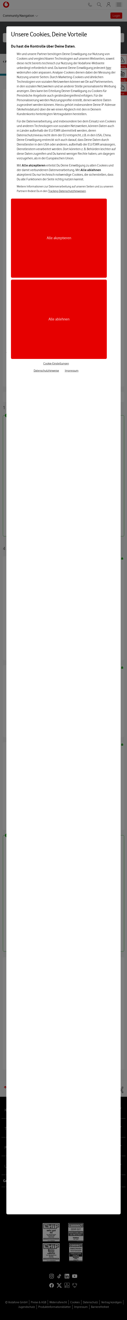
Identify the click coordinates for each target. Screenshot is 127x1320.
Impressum (72, 370)
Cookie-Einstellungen (56, 363)
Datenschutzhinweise (46, 370)
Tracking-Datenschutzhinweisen (67, 191)
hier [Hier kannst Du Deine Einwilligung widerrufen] (108, 68)
